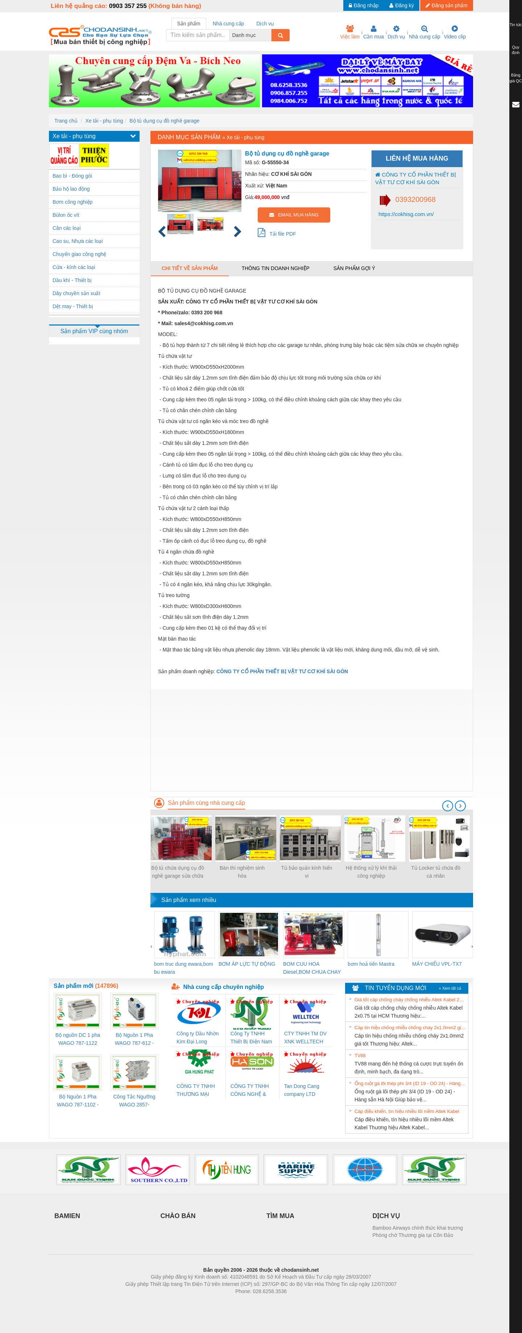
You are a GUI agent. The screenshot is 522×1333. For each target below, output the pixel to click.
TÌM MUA (280, 1216)
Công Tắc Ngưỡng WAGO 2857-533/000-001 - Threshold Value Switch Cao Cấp (134, 1101)
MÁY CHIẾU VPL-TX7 (437, 964)
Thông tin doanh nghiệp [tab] (275, 268)
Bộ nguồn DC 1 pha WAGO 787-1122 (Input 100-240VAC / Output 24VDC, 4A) (78, 1039)
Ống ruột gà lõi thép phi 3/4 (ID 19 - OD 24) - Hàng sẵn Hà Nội (410, 1083)
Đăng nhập (364, 5)
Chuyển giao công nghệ (79, 254)
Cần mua (373, 32)
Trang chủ (66, 121)
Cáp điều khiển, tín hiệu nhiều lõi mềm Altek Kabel (407, 1111)
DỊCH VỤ (386, 1216)
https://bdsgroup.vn (251, 1302)
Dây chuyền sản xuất (76, 293)
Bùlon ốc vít (66, 215)
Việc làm (350, 32)
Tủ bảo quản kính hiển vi (306, 872)
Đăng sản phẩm (447, 5)
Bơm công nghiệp (72, 202)
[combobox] (269, 35)
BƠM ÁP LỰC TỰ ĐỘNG (247, 964)
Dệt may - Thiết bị (73, 306)
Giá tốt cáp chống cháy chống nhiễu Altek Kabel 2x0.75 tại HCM (410, 999)
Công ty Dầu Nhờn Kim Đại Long (198, 1037)
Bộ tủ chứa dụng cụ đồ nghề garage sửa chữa (177, 872)
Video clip (455, 32)
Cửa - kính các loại (74, 267)
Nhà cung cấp (424, 32)
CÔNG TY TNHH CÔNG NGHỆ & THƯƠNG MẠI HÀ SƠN (251, 1090)
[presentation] (447, 805)
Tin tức (516, 24)
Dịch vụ (396, 32)
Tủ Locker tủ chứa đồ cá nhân (435, 872)
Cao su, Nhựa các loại (78, 241)
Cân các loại (66, 228)
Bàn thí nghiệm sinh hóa (242, 872)
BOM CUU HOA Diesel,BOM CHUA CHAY (312, 968)
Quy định (515, 50)
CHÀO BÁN (178, 1216)
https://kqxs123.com (295, 1302)
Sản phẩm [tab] (188, 23)
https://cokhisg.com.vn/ (405, 214)
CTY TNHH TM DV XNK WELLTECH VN (305, 1038)
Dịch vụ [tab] (265, 23)
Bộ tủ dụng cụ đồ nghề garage (164, 121)
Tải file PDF (277, 232)
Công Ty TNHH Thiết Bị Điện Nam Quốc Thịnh (251, 1038)
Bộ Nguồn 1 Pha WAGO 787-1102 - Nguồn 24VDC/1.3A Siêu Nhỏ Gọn (77, 1101)
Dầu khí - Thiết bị (72, 280)
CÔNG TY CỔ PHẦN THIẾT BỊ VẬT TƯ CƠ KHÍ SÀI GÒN (415, 178)
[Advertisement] (312, 740)
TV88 (360, 1055)
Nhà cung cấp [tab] (228, 23)
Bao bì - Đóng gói (72, 176)
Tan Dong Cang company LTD (301, 1090)
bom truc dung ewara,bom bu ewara (183, 968)
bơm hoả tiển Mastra (371, 964)
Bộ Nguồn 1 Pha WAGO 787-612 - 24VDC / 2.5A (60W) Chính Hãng (134, 1039)
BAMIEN (67, 1216)
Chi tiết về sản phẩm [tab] (190, 268)
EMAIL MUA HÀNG (293, 215)
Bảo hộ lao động (71, 189)
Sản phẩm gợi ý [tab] (354, 268)
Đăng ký (401, 5)
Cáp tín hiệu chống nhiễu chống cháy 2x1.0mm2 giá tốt (410, 1027)
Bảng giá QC (515, 78)
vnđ (285, 197)
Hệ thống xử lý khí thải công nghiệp (371, 872)
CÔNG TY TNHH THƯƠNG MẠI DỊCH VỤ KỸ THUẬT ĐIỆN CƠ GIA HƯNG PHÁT (197, 1090)
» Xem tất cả (450, 988)
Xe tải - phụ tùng (104, 121)
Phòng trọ (215, 1302)
